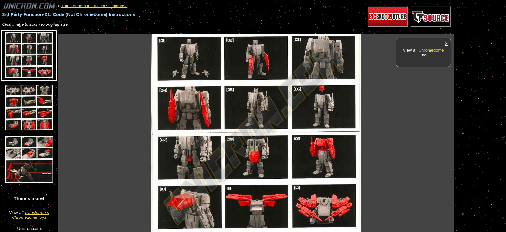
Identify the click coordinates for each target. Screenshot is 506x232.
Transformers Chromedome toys (30, 215)
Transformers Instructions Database (94, 5)
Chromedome (431, 50)
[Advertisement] (175, 31)
